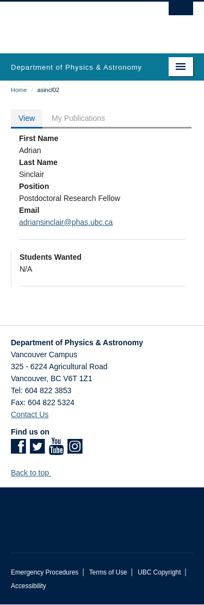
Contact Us (29, 414)
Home (19, 90)
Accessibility (28, 586)
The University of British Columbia (75, 22)
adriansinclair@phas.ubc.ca (66, 222)
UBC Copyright (159, 572)
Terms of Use (108, 572)
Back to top (35, 472)
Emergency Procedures (44, 572)
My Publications (78, 118)
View (26, 118)
